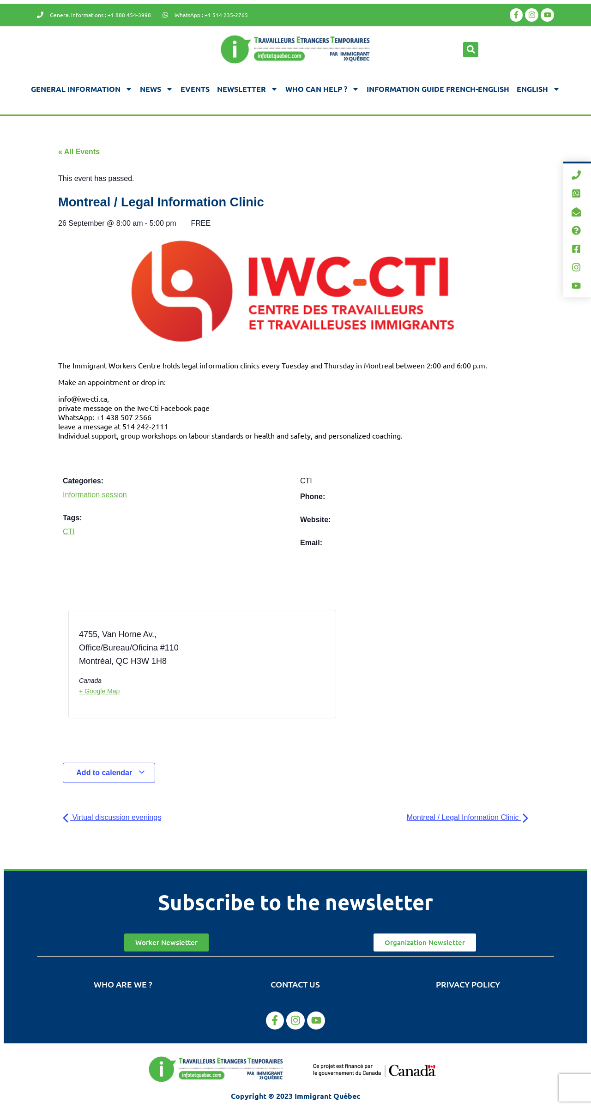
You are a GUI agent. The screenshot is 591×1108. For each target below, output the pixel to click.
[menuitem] (538, 89)
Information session (95, 495)
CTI (69, 532)
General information (82, 89)
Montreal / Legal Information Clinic (467, 817)
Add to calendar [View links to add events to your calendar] (110, 773)
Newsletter (247, 89)
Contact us (295, 984)
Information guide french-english (438, 89)
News (156, 89)
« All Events (79, 152)
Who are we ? (123, 984)
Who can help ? (322, 89)
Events (195, 89)
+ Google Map (99, 691)
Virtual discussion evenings (112, 817)
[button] (470, 49)
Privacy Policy (468, 984)
